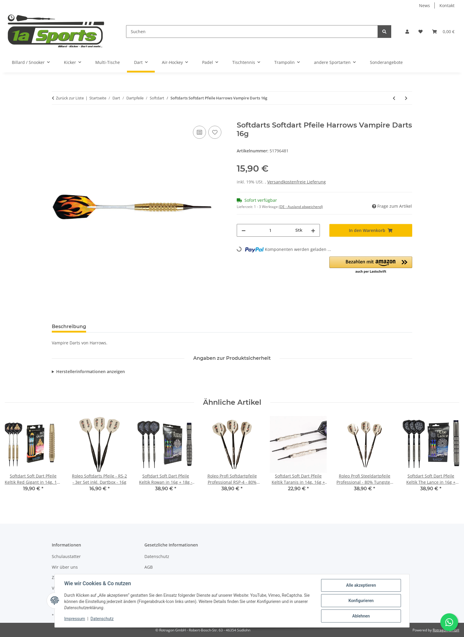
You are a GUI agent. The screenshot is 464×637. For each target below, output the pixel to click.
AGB (148, 567)
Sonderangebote (386, 62)
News (424, 5)
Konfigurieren (360, 600)
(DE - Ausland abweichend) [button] (301, 206)
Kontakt (447, 5)
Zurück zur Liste (70, 98)
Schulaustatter (66, 556)
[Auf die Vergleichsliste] (199, 132)
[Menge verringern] (243, 230)
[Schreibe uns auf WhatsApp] (449, 622)
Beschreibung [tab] (69, 326)
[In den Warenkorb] (56, 118)
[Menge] (270, 230)
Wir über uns (65, 567)
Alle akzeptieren (361, 585)
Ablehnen (361, 616)
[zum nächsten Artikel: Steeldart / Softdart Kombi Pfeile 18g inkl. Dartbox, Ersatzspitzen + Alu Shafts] (406, 98)
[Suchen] (252, 31)
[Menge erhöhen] (313, 230)
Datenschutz (102, 618)
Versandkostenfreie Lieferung (296, 182)
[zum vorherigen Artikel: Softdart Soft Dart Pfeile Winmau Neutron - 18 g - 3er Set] (394, 98)
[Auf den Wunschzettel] (214, 132)
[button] (407, 31)
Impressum (74, 618)
